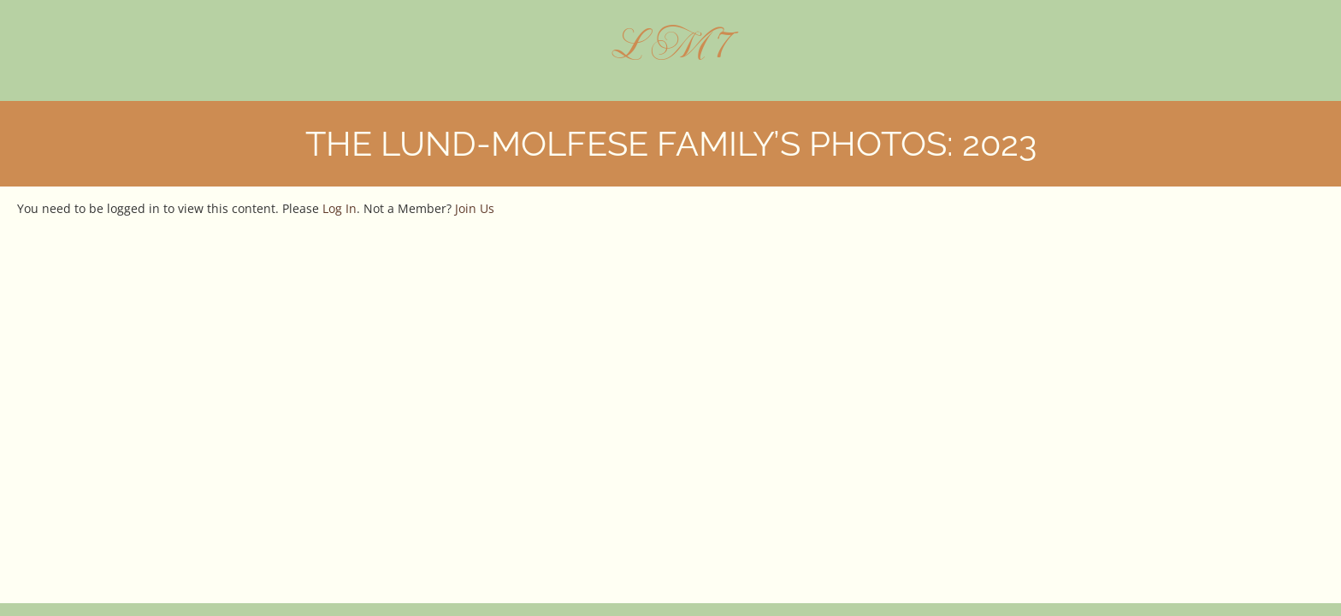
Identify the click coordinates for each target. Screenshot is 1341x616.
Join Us (474, 208)
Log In (339, 208)
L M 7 (671, 43)
